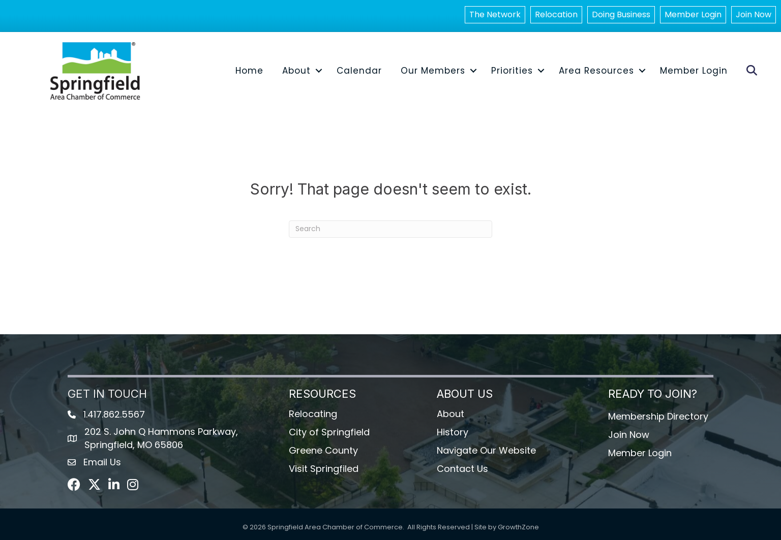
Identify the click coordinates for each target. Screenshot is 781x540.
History (452, 432)
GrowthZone (518, 527)
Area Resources (596, 71)
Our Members (433, 71)
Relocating (313, 413)
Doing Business (621, 14)
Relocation (556, 14)
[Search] (390, 229)
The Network (495, 14)
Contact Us (462, 468)
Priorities (512, 71)
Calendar (359, 71)
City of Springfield (329, 432)
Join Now (753, 14)
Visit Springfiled (323, 468)
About (296, 71)
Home (249, 71)
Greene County (323, 450)
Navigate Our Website (486, 450)
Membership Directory (658, 416)
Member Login (693, 14)
